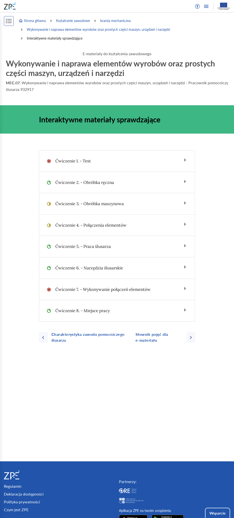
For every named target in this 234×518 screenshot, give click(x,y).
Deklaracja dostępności (24, 494)
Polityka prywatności (22, 501)
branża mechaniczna (115, 21)
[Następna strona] (163, 337)
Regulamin (12, 486)
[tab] (117, 161)
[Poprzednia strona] (85, 337)
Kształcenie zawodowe (73, 21)
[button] (197, 6)
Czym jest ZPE (16, 509)
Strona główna (32, 20)
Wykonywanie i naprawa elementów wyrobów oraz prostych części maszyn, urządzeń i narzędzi (98, 29)
